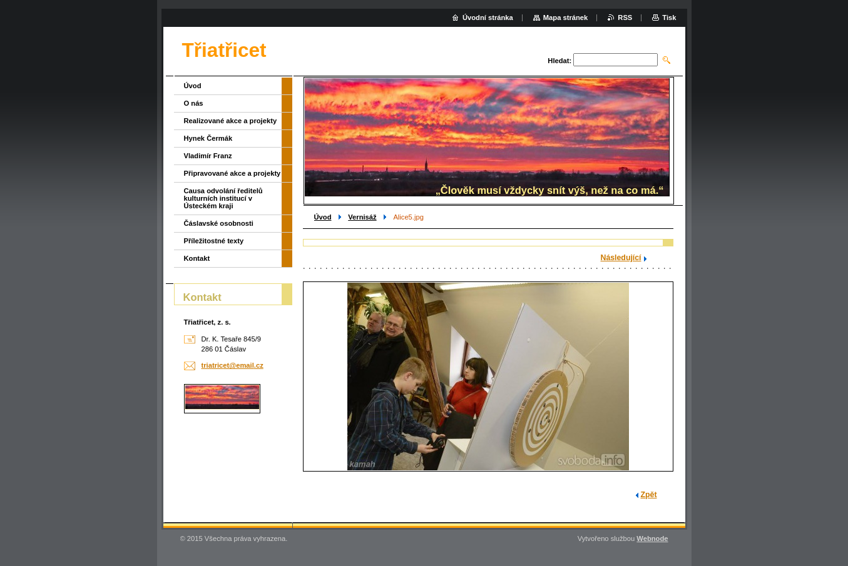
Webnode (652, 538)
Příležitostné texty (214, 241)
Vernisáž (362, 217)
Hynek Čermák (208, 138)
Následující (621, 257)
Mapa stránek (565, 17)
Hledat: (559, 60)
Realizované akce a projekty (230, 120)
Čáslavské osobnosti (218, 223)
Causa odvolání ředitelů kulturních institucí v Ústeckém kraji (223, 198)
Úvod (323, 217)
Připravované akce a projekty (232, 173)
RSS (625, 17)
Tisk (669, 17)
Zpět (649, 494)
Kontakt (197, 258)
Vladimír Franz (208, 155)
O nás (193, 103)
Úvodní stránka (487, 17)
